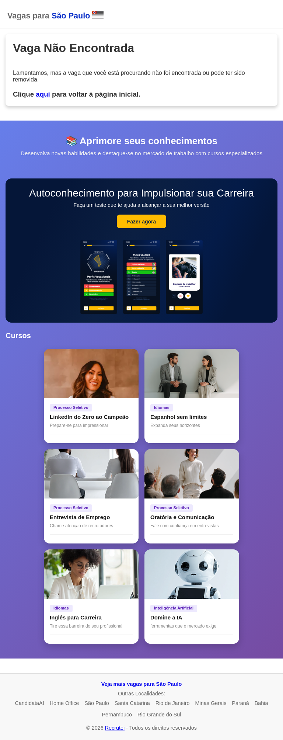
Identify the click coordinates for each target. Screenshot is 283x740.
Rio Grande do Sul (159, 715)
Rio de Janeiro (173, 703)
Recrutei (115, 728)
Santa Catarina (132, 703)
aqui (43, 94)
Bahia (261, 703)
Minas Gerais (211, 703)
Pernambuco (117, 715)
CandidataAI (29, 703)
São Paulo (96, 703)
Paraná (240, 703)
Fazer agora (141, 222)
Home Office (64, 703)
